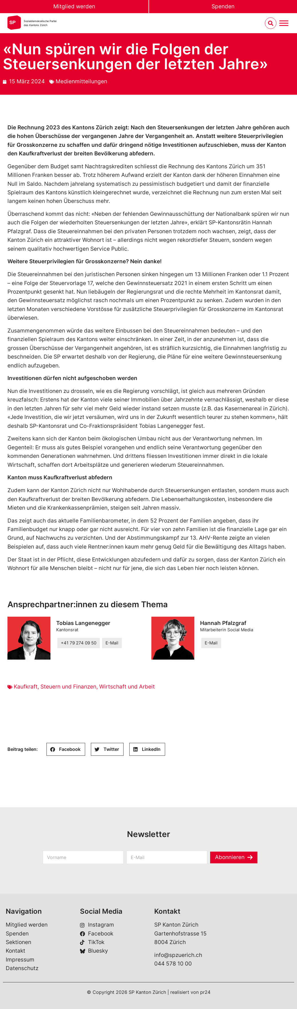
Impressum (20, 959)
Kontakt (15, 950)
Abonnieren (230, 857)
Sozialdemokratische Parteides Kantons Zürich (40, 23)
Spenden (223, 6)
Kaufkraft (26, 686)
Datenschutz (22, 968)
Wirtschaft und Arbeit (127, 686)
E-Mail (111, 643)
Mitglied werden (74, 6)
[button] (65, 749)
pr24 (205, 992)
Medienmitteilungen (81, 81)
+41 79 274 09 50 (78, 643)
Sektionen (18, 942)
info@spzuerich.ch (178, 955)
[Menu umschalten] (283, 23)
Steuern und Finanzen (68, 686)
